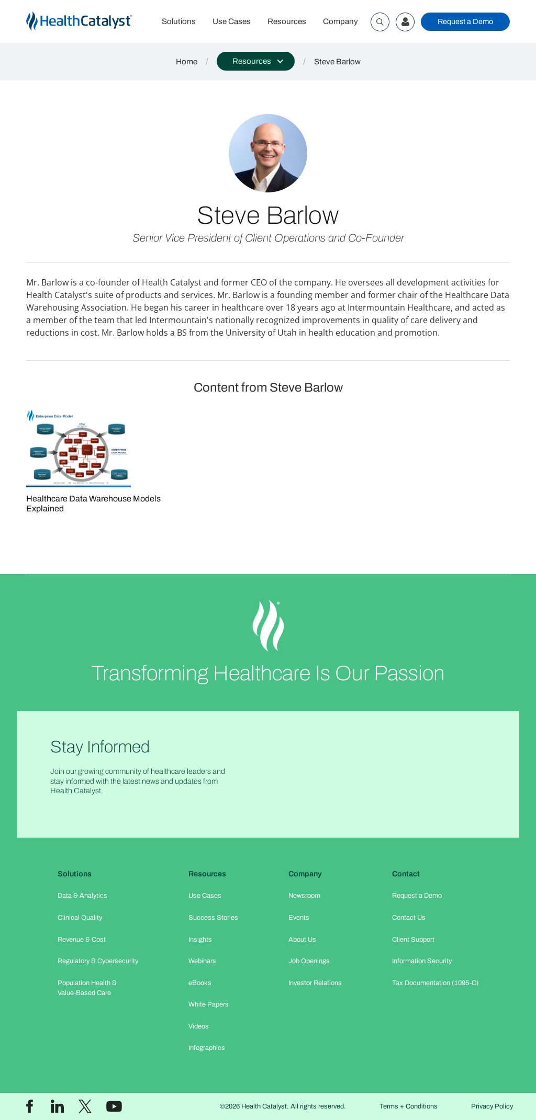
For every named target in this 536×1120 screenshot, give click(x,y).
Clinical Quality (80, 917)
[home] (89, 21)
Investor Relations (315, 983)
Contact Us (409, 917)
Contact (406, 874)
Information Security (422, 961)
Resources (286, 21)
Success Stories (213, 917)
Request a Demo (465, 21)
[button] (256, 61)
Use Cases (232, 21)
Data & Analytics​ (82, 895)
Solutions (179, 21)
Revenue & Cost (82, 939)
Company (340, 21)
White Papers (208, 1004)
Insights (200, 939)
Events (298, 917)
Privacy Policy (492, 1106)
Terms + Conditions (408, 1106)
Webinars (202, 961)
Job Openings (309, 961)
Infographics (206, 1048)
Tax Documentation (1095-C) (435, 983)
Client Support (413, 939)
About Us (302, 939)
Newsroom (304, 895)
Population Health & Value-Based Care (87, 988)
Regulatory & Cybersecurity (98, 961)
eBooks (199, 983)
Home (186, 62)
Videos (198, 1026)
